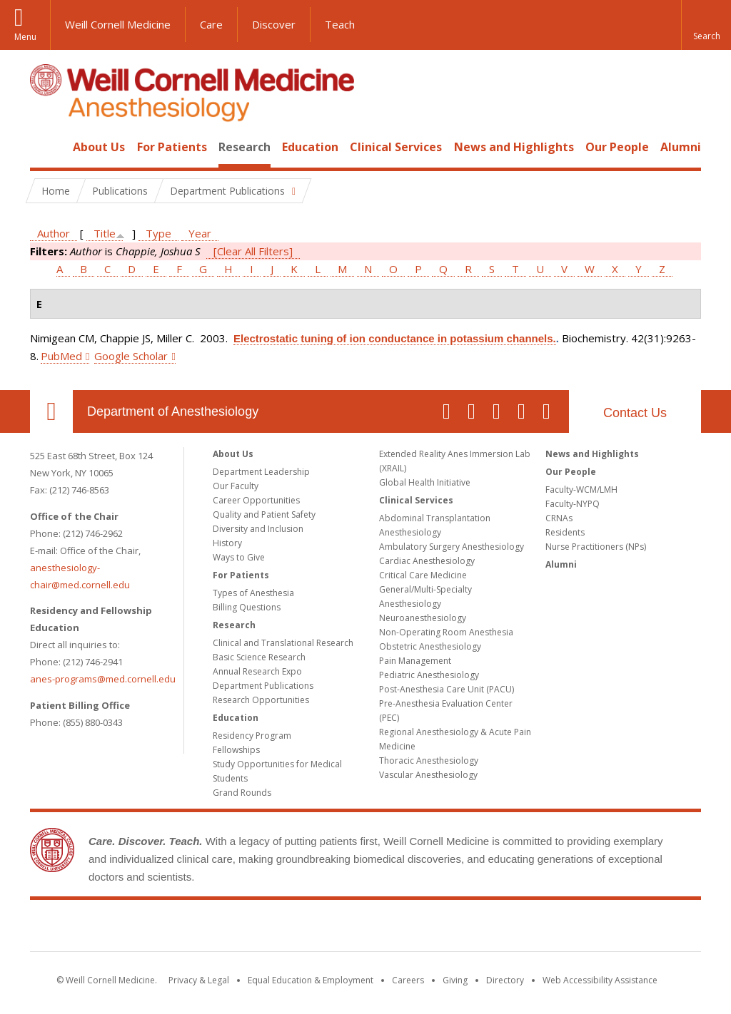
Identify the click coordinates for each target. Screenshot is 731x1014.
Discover (274, 24)
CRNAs (559, 518)
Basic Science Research (259, 657)
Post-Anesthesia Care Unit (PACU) (446, 689)
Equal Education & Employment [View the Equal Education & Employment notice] (310, 980)
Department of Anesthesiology (172, 411)
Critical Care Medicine (423, 575)
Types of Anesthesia (253, 593)
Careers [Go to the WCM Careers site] (408, 980)
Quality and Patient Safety (264, 514)
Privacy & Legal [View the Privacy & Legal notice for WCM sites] (198, 980)
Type (158, 233)
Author (53, 233)
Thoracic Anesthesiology (428, 760)
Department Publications (263, 686)
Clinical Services (396, 147)
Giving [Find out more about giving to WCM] (455, 980)
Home (45, 146)
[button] (706, 25)
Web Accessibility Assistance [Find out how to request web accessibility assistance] (600, 980)
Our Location (51, 411)
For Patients (172, 147)
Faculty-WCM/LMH (581, 489)
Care (211, 24)
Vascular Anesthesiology (428, 775)
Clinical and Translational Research (283, 643)
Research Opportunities (261, 700)
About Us (99, 147)
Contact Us (635, 413)
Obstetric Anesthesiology (430, 646)
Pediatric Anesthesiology (429, 675)
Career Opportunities (256, 500)
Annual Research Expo (257, 671)
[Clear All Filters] (253, 251)
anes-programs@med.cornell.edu (103, 678)
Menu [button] (25, 37)
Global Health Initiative (424, 482)
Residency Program (252, 735)
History (227, 543)
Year (199, 233)
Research (244, 147)
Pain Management (415, 661)
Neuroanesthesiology (422, 618)
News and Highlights (514, 147)
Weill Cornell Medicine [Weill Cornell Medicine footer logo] (365, 928)
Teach (340, 24)
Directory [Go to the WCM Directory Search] (505, 980)
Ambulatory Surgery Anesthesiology (451, 547)
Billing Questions (247, 607)
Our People (617, 147)
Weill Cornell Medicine (118, 24)
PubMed (61, 356)
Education (310, 147)
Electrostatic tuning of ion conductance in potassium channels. (394, 338)
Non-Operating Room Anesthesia (446, 632)
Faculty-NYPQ (572, 504)
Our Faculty (235, 486)
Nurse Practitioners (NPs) (595, 547)
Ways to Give (239, 557)
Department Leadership (261, 472)
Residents (565, 532)
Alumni (680, 147)
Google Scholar (131, 356)
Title (105, 233)
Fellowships (236, 750)
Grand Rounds (242, 793)
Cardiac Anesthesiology (427, 561)
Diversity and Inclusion (258, 529)
